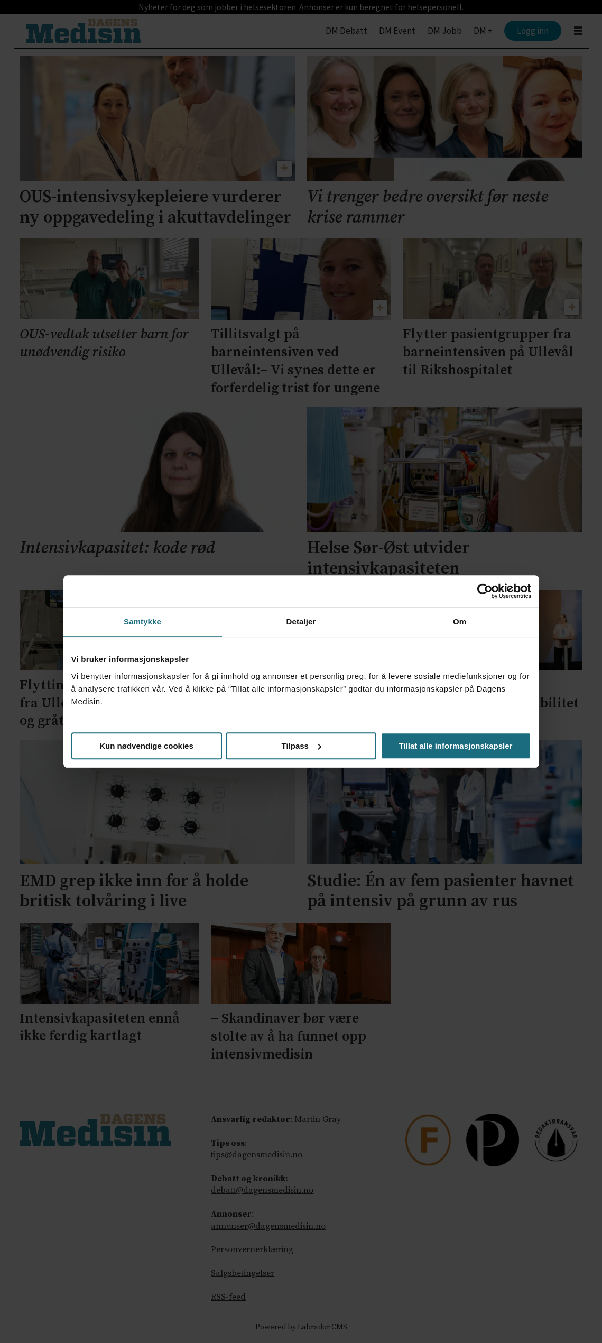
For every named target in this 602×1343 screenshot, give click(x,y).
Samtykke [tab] (142, 621)
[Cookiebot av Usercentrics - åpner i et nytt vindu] (485, 591)
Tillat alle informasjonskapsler (456, 745)
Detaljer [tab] (301, 621)
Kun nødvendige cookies (146, 745)
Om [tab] (459, 621)
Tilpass (301, 745)
